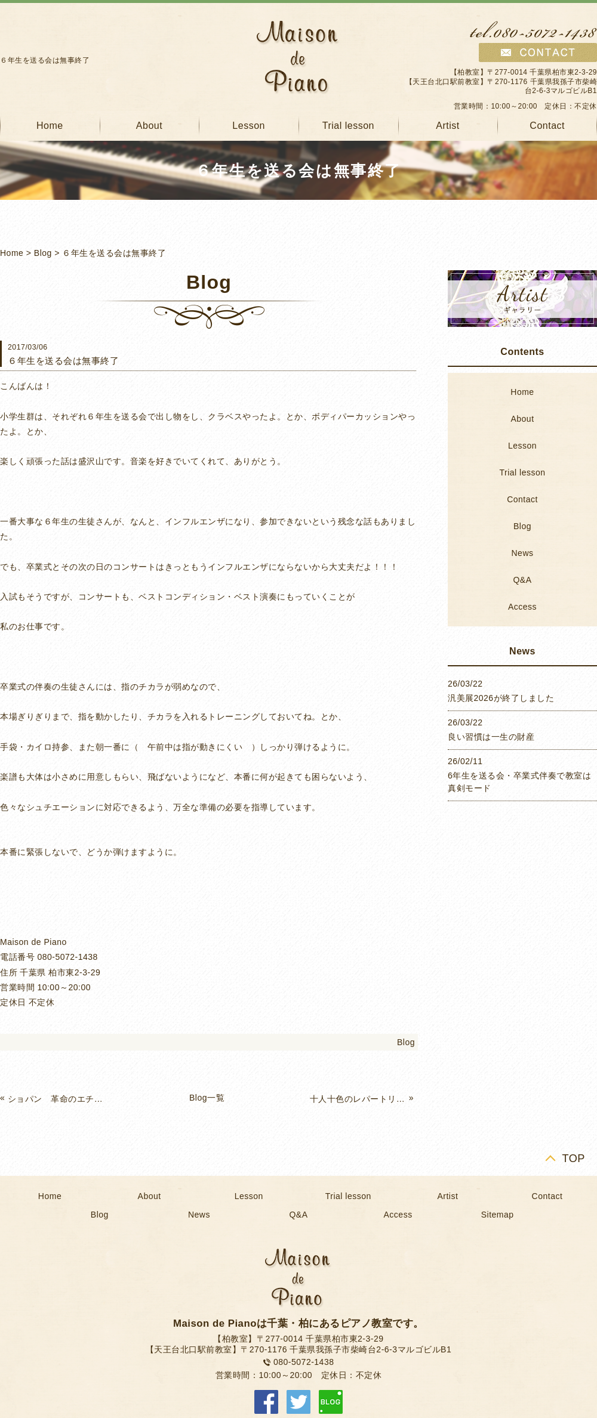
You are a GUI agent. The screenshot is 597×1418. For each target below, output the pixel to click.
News (522, 553)
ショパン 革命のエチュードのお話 (56, 1099)
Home (11, 253)
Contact (522, 499)
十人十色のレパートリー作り (358, 1099)
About (149, 126)
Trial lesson (348, 126)
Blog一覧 (206, 1097)
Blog (43, 253)
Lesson (248, 126)
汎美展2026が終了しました (501, 698)
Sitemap (497, 1214)
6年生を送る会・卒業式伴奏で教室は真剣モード (519, 782)
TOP (573, 1158)
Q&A (522, 580)
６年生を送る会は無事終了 (114, 253)
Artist (447, 126)
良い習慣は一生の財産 (491, 737)
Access (522, 606)
